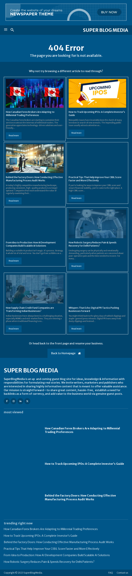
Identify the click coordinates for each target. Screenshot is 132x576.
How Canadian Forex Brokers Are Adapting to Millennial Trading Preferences (30, 114)
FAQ (110, 572)
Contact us (122, 572)
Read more (14, 135)
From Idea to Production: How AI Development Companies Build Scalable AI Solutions (31, 244)
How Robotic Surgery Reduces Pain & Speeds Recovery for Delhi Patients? (92, 244)
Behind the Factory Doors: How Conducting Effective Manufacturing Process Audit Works (34, 179)
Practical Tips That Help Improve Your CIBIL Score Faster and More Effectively (95, 179)
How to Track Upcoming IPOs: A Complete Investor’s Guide (84, 463)
